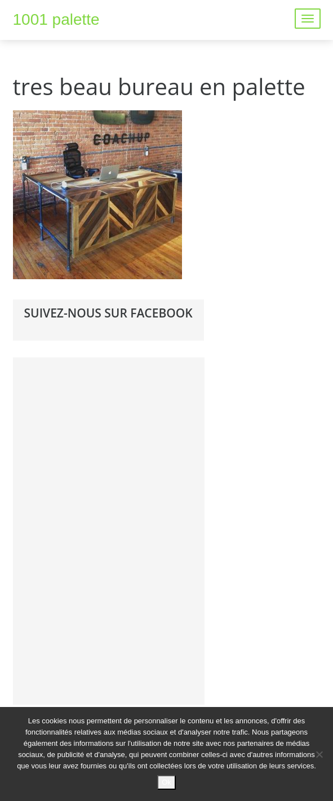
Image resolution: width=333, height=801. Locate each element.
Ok (166, 782)
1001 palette (56, 19)
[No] (319, 754)
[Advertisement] (108, 529)
